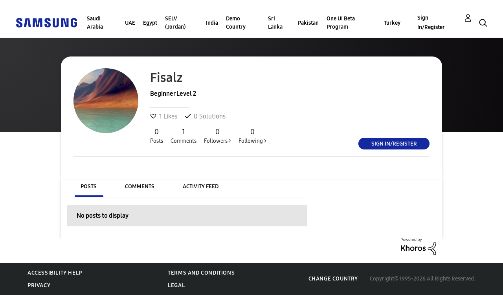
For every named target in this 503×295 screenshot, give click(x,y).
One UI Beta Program (341, 22)
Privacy (39, 285)
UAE (130, 23)
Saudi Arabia (95, 22)
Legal (176, 285)
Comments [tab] (139, 186)
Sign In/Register (431, 23)
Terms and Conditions (201, 273)
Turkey (392, 23)
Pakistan (308, 23)
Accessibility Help (55, 273)
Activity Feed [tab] (200, 186)
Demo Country (236, 22)
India (212, 23)
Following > (252, 135)
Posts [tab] (89, 186)
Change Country (333, 278)
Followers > (217, 135)
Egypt (150, 23)
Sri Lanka (275, 22)
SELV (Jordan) (175, 22)
